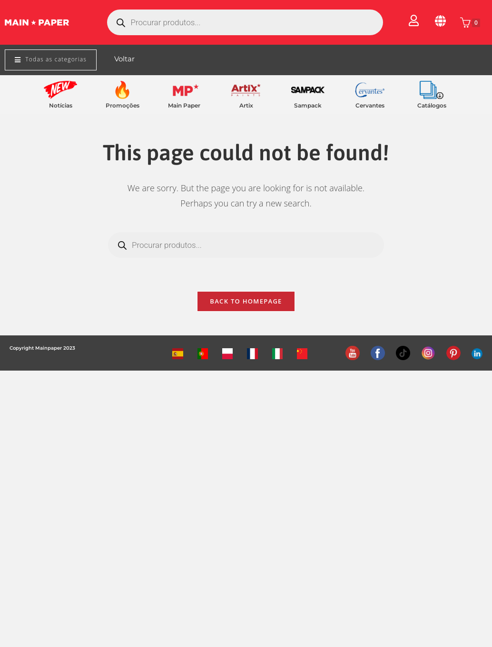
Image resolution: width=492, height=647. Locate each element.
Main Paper (184, 105)
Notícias (60, 105)
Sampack (308, 105)
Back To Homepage (246, 301)
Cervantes (369, 105)
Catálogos (431, 105)
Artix (246, 105)
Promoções (122, 105)
